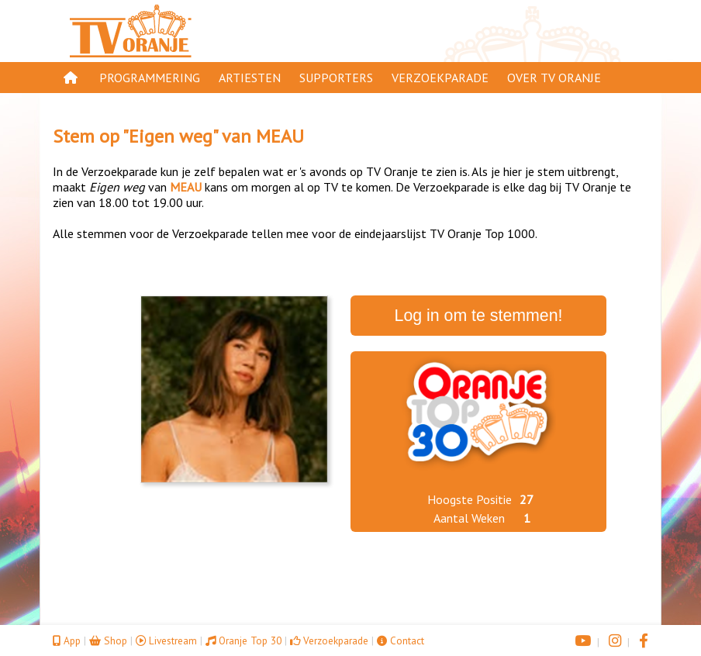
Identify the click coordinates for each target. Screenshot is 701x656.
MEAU (280, 136)
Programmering (149, 77)
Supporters (336, 77)
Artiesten (250, 77)
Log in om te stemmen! (479, 315)
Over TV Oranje (554, 77)
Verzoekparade (440, 77)
